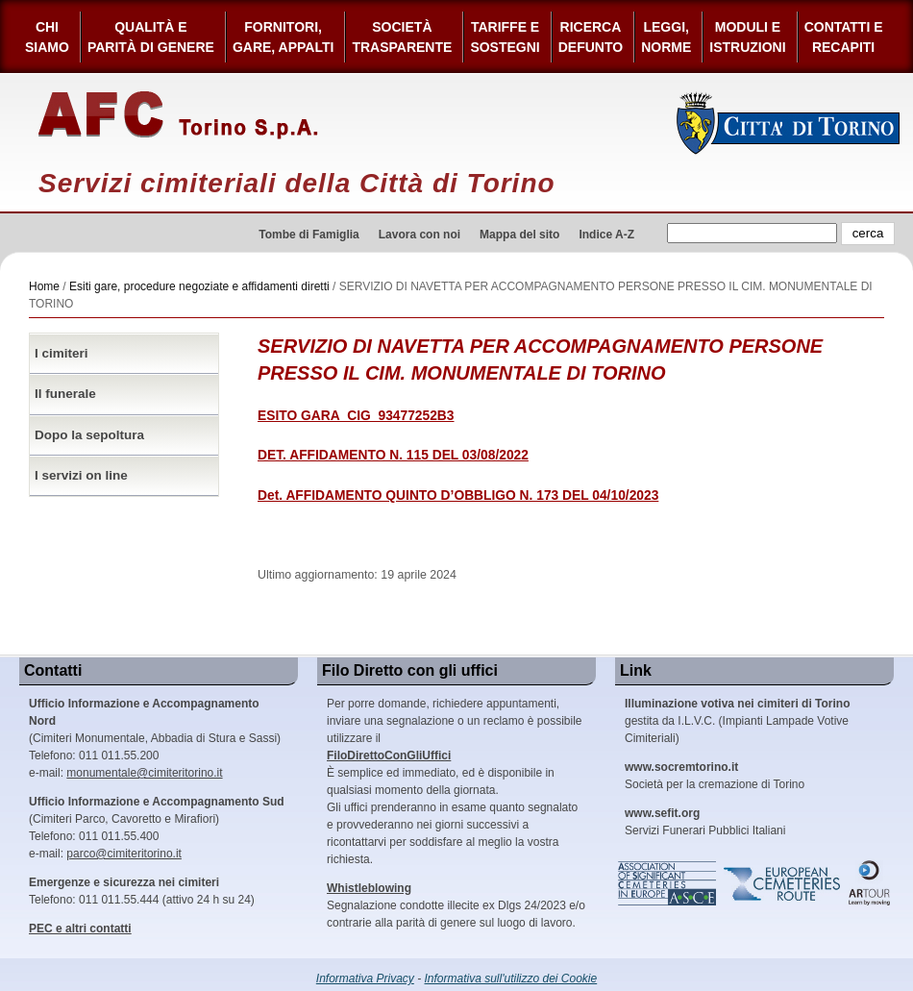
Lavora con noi (419, 234)
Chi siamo (47, 37)
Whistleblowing (369, 888)
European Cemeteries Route (783, 883)
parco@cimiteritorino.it (124, 853)
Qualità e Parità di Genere (150, 37)
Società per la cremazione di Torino (714, 775)
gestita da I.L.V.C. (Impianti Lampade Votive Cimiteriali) (737, 721)
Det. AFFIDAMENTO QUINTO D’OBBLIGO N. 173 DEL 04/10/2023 (458, 495)
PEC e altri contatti (80, 928)
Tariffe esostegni (504, 37)
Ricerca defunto (590, 37)
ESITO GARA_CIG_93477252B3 (356, 416)
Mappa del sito (519, 234)
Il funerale (65, 393)
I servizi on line (81, 475)
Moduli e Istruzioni (747, 37)
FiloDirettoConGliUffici (389, 755)
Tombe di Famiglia (308, 234)
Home (44, 286)
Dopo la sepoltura (89, 435)
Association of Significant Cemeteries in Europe (668, 883)
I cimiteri (61, 353)
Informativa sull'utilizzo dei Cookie (511, 978)
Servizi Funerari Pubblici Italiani (705, 821)
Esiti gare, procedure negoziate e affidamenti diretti (199, 286)
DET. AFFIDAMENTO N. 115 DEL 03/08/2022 (393, 455)
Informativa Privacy (365, 978)
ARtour (870, 883)
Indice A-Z (606, 234)
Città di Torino (788, 123)
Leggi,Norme (666, 37)
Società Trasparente (402, 37)
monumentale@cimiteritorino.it (144, 773)
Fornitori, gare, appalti (283, 37)
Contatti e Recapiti (843, 37)
